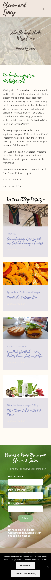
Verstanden (25, 565)
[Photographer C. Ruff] (25, 317)
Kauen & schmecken (17, 346)
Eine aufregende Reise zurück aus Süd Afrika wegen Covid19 (25, 241)
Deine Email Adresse (19, 503)
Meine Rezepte (25, 49)
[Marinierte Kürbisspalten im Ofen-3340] (25, 263)
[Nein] (47, 566)
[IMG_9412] (25, 204)
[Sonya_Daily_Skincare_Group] (25, 376)
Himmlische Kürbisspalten (22, 297)
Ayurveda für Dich (15, 292)
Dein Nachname (16, 489)
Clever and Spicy (14, 8)
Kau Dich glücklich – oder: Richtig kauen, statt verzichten (25, 354)
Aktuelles (11, 233)
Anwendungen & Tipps (28, 405)
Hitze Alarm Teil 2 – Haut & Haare (24, 412)
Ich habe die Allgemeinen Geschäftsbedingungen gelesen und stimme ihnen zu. (24, 532)
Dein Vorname (15, 476)
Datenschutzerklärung (25, 573)
